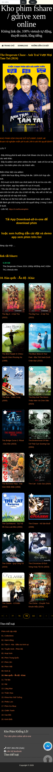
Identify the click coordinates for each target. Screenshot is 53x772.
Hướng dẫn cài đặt (40, 46)
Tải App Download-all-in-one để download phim (27, 221)
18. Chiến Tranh (7, 710)
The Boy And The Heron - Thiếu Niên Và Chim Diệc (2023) (39, 400)
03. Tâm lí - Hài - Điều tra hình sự (15, 644)
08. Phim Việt (6, 666)
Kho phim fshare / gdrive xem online (26, 16)
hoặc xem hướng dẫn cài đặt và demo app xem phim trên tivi (26, 235)
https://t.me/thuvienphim (18, 209)
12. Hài (4, 684)
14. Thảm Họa (7, 693)
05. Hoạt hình (6, 653)
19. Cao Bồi (6, 715)
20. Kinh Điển (6, 719)
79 (26, 616)
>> (52, 616)
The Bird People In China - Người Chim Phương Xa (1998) (13, 357)
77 (13, 616)
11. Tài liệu (5, 680)
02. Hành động (7, 640)
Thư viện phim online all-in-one (17, 736)
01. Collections (7, 636)
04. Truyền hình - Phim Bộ (12, 649)
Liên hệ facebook (14, 751)
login (33, 2)
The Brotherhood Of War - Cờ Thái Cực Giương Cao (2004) (39, 443)
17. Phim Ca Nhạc (8, 706)
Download (23, 46)
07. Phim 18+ (6, 662)
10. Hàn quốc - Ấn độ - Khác (13, 675)
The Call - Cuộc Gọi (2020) (40, 484)
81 (40, 616)
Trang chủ (8, 46)
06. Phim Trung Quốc (10, 658)
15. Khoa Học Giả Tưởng (11, 697)
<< (2, 616)
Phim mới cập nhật (9, 631)
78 (19, 616)
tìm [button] (23, 2)
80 (33, 616)
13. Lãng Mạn (7, 688)
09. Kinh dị (5, 671)
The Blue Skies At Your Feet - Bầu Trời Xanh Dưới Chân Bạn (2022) (39, 357)
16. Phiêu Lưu (7, 702)
